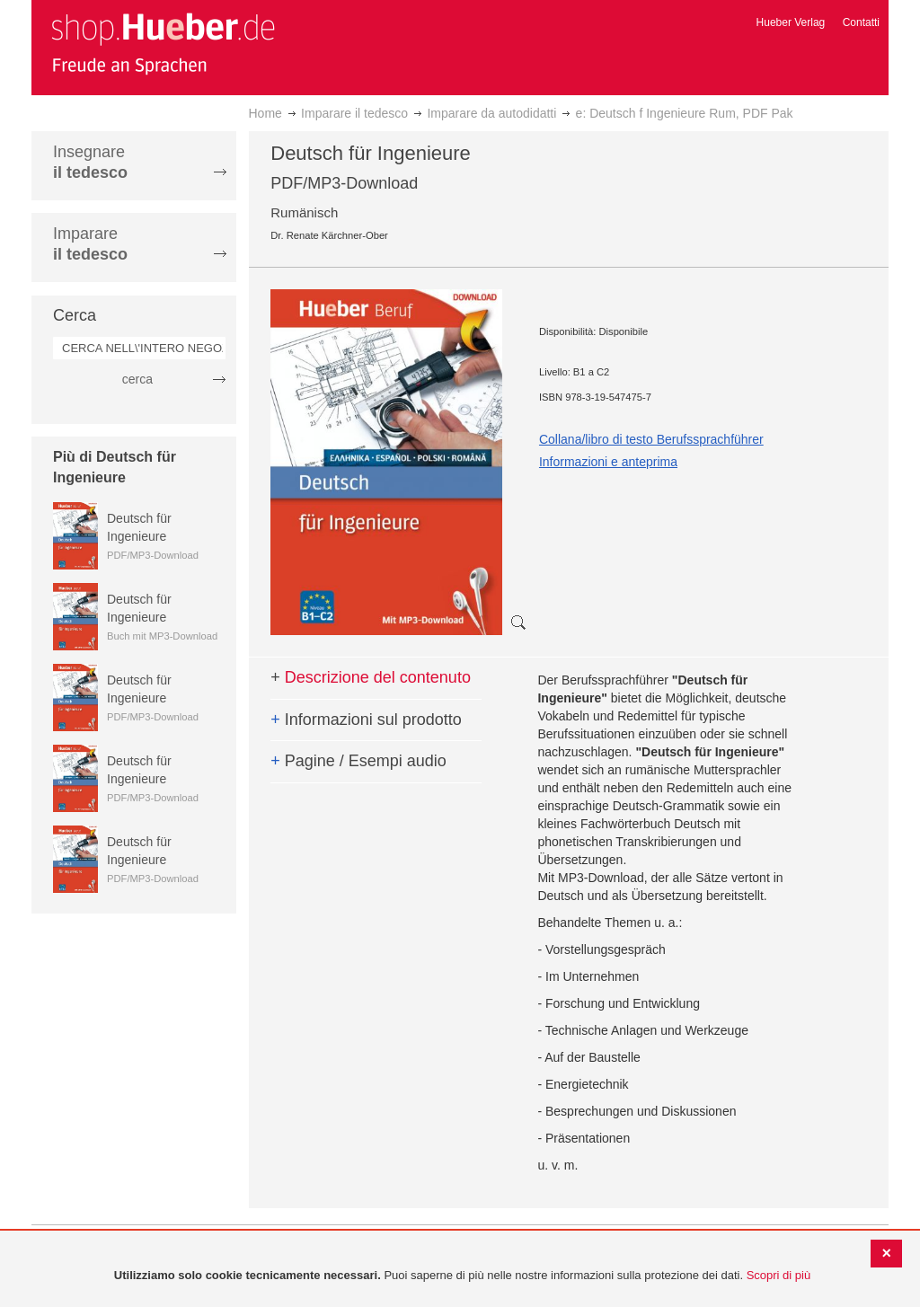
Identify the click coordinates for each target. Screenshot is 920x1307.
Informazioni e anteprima (608, 462)
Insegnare (90, 162)
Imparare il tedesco (354, 113)
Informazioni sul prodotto (366, 720)
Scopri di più (779, 1275)
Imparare (90, 244)
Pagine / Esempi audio (358, 761)
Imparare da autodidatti (491, 113)
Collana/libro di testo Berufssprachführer (651, 439)
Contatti (861, 22)
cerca (137, 379)
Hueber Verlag (791, 22)
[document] (462, 1276)
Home (265, 113)
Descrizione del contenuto (370, 677)
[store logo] (162, 43)
